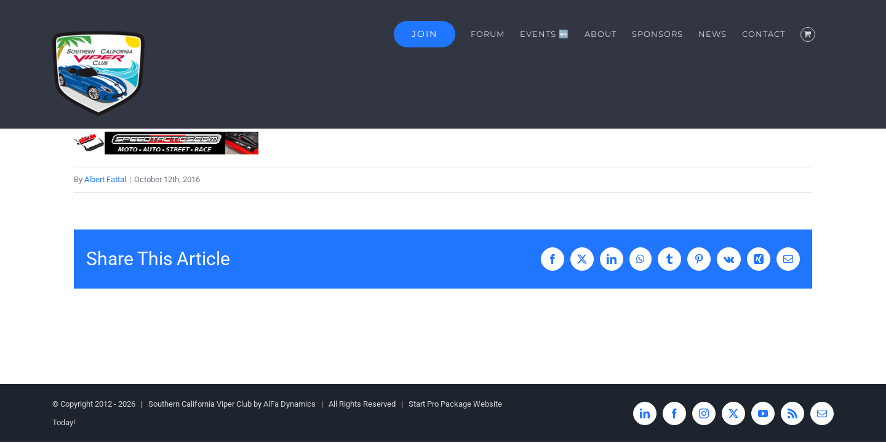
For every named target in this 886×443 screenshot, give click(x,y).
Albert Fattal (105, 179)
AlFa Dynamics (289, 404)
